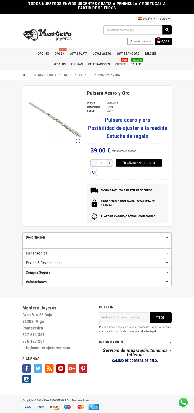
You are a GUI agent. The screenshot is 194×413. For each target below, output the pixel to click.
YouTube (60, 368)
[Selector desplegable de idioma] (146, 19)
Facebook (26, 368)
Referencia (93, 106)
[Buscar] (137, 30)
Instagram (26, 379)
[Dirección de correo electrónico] (124, 317)
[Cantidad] (101, 163)
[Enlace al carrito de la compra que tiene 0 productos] (163, 41)
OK (160, 317)
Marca (91, 102)
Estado (91, 111)
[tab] (97, 237)
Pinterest (83, 368)
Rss (49, 368)
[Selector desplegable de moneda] (165, 19)
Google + (72, 368)
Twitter (38, 368)
